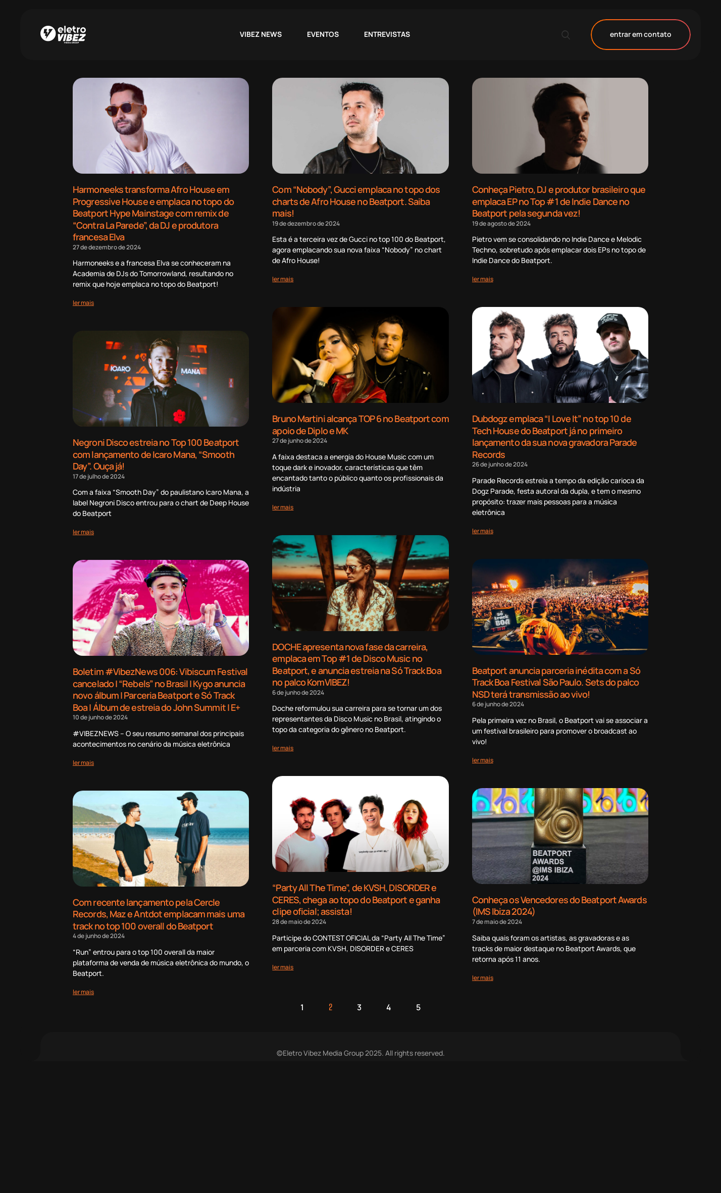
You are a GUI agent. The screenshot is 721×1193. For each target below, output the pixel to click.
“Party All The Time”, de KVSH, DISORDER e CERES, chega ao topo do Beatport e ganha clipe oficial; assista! (356, 894)
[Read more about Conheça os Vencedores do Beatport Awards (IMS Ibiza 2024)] (482, 971)
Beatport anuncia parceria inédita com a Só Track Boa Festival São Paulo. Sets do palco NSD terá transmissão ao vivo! (556, 678)
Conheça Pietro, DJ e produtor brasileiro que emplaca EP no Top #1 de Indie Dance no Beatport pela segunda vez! (558, 200)
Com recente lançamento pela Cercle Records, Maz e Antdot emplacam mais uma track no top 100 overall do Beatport (158, 907)
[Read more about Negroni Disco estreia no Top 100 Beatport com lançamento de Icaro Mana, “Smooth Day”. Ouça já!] (83, 528)
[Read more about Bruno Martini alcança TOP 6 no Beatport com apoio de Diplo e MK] (282, 504)
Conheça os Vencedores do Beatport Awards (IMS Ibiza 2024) (559, 900)
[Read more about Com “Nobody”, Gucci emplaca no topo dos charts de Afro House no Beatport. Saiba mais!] (282, 277)
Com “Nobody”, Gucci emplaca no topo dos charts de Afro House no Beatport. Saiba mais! (356, 200)
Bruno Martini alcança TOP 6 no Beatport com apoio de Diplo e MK (360, 423)
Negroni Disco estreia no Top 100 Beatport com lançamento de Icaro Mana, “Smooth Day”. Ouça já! (156, 451)
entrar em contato (641, 34)
